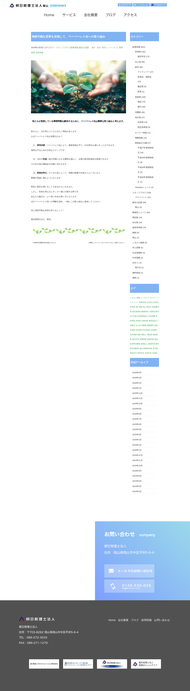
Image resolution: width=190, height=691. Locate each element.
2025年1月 (137, 450)
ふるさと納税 (138, 243)
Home (56, 16)
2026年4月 (137, 372)
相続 (140, 102)
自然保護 (39, 52)
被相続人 (144, 344)
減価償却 (150, 325)
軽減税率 (135, 348)
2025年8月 (137, 414)
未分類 (135, 222)
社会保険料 (137, 253)
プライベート (141, 197)
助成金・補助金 (144, 77)
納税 (134, 233)
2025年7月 (137, 419)
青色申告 (140, 353)
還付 (141, 348)
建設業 (141, 86)
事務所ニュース (139, 212)
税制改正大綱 (141, 143)
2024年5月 (137, 486)
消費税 (138, 112)
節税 (156, 339)
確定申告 (142, 56)
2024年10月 (137, 466)
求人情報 (136, 248)
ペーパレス (113, 47)
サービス (76, 16)
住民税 (141, 122)
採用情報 (146, 620)
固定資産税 (143, 127)
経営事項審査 (135, 344)
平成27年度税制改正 (140, 316)
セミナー (153, 298)
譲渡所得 (151, 344)
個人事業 (139, 307)
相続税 (149, 335)
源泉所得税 (137, 227)
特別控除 (146, 330)
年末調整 (136, 258)
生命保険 (133, 335)
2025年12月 (137, 393)
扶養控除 (144, 321)
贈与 (140, 107)
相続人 (143, 335)
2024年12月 (137, 455)
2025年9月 (137, 409)
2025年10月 (137, 404)
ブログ (118, 16)
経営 (137, 67)
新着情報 (74, 47)
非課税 (154, 353)
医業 (140, 92)
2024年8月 (137, 476)
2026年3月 (137, 378)
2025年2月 (137, 445)
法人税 (138, 62)
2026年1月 (137, 388)
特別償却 (139, 330)
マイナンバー (143, 72)
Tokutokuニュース (143, 187)
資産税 (138, 97)
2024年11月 (137, 460)
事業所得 (142, 302)
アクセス (137, 16)
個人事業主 (147, 307)
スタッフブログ (63, 47)
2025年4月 (137, 435)
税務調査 (143, 339)
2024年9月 (137, 471)
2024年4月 (137, 491)
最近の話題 (84, 47)
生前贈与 (153, 330)
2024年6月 (137, 481)
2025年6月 (137, 424)
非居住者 (148, 353)
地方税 (138, 117)
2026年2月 (137, 383)
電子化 (138, 267)
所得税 (138, 52)
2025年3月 (137, 440)
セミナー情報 (141, 133)
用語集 (135, 217)
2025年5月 (137, 429)
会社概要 (98, 16)
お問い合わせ (162, 620)
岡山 (137, 207)
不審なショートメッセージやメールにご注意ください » (107, 242)
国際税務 (139, 138)
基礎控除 (144, 312)
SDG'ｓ (105, 47)
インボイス (145, 298)
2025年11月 (137, 398)
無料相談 (136, 273)
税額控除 (150, 339)
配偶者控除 (148, 348)
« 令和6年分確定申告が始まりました (44, 242)
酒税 (134, 278)
